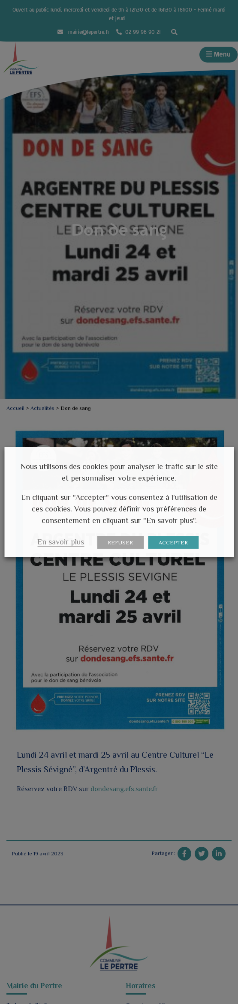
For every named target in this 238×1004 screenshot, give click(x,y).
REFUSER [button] (120, 542)
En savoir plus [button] (60, 542)
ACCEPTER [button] (173, 542)
